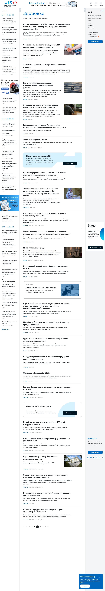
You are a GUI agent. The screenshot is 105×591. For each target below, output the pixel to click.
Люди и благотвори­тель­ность (38, 18)
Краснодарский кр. (39, 225)
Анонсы (25, 39)
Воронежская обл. (39, 450)
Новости (25, 77)
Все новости (5, 329)
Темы (25, 18)
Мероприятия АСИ (93, 30)
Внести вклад (70, 163)
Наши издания (92, 34)
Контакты (90, 25)
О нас (89, 23)
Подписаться (70, 413)
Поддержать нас (92, 36)
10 (48, 527)
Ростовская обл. (39, 397)
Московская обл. (39, 469)
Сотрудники (91, 27)
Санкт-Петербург (39, 519)
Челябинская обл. (38, 260)
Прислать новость (93, 32)
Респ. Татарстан (38, 147)
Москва (36, 39)
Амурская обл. (38, 432)
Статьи (25, 59)
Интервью (26, 207)
